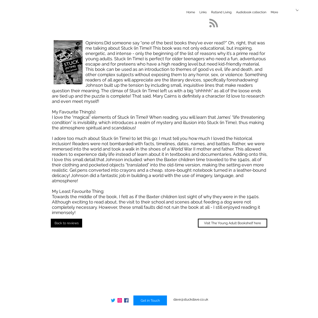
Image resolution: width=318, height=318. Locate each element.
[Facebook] (126, 300)
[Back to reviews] (66, 223)
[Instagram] (119, 300)
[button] (297, 10)
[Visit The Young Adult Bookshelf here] (232, 223)
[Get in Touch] (150, 300)
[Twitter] (113, 300)
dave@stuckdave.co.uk (190, 299)
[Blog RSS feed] (213, 23)
